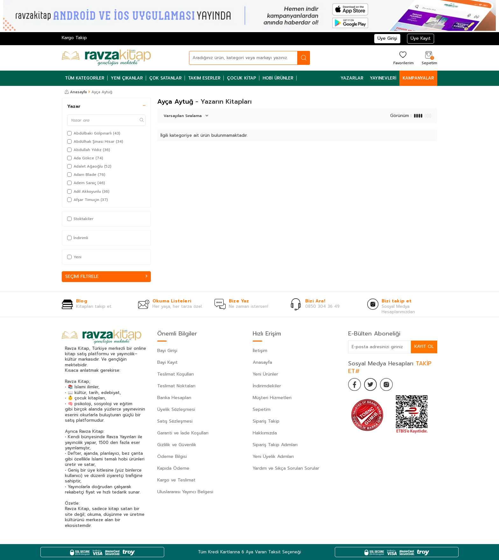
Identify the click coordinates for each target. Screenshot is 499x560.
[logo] (106, 57)
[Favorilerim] (403, 58)
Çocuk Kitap (241, 78)
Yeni (74, 257)
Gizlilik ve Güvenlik (176, 444)
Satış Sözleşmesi (175, 421)
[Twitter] (370, 384)
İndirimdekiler (267, 386)
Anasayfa (76, 91)
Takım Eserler (204, 78)
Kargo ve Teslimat (176, 480)
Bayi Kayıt (167, 362)
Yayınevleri (383, 78)
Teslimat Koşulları (175, 374)
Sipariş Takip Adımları (275, 444)
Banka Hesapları (174, 397)
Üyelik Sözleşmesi (176, 409)
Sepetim (262, 409)
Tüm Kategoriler (84, 78)
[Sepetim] (428, 58)
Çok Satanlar (165, 78)
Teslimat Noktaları (176, 386)
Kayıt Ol (424, 346)
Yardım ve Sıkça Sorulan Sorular (286, 468)
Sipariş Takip (266, 421)
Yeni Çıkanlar (127, 78)
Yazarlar (352, 78)
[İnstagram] (386, 384)
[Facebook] (354, 384)
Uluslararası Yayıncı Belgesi (185, 491)
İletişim (260, 350)
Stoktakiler (80, 219)
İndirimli (77, 238)
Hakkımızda (265, 433)
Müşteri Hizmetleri (272, 397)
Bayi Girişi (167, 350)
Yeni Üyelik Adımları (273, 456)
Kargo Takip (74, 37)
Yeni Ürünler (265, 374)
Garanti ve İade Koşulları (182, 433)
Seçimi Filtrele (106, 276)
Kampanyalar (418, 78)
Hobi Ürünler (278, 78)
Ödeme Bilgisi (172, 456)
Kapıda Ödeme (173, 468)
